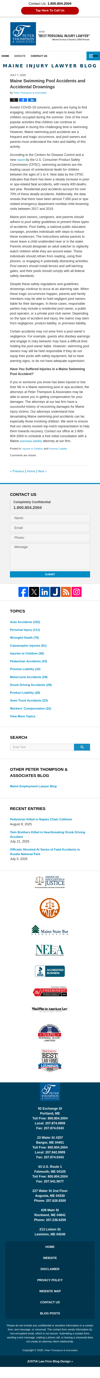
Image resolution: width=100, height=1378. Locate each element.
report (21, 160)
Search (82, 751)
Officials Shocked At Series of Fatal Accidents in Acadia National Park (47, 857)
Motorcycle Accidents (30, 679)
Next (44, 471)
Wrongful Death (25, 638)
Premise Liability (60, 448)
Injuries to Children (33, 448)
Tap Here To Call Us (50, 11)
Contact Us (50, 1312)
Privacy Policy (49, 1288)
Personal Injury (26, 630)
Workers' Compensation (32, 712)
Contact (45, 56)
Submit (50, 574)
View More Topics (23, 720)
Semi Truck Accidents (30, 704)
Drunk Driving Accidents (32, 687)
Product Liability (26, 696)
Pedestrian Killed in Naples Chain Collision (43, 824)
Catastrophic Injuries (29, 646)
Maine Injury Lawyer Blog (50, 33)
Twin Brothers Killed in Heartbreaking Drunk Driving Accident (44, 839)
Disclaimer (50, 1277)
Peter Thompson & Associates (61, 1361)
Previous (17, 471)
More (92, 56)
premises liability (32, 441)
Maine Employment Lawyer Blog (35, 790)
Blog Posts (50, 1324)
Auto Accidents (26, 622)
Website (24, 56)
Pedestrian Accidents (30, 663)
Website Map (50, 1300)
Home (7, 56)
